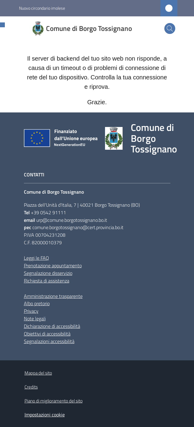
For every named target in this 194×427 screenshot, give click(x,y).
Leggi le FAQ (36, 258)
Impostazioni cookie (45, 414)
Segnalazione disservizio (48, 273)
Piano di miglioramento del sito (54, 400)
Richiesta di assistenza (46, 280)
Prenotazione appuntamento (53, 265)
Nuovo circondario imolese (42, 8)
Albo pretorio (37, 303)
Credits (31, 386)
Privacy (31, 311)
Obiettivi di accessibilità (47, 333)
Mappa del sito (38, 372)
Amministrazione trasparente (53, 296)
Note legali (35, 318)
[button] (169, 28)
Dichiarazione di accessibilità (52, 326)
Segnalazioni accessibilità (49, 341)
